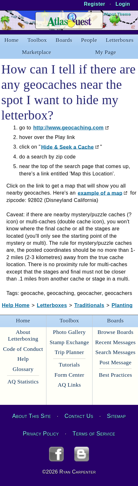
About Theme (116, 14)
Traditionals (89, 305)
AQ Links (69, 385)
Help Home (15, 305)
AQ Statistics (23, 381)
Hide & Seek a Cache (67, 147)
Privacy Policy (41, 433)
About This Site (31, 416)
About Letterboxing (23, 335)
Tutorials (69, 364)
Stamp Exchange (69, 342)
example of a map (100, 193)
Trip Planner (69, 352)
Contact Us (78, 416)
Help (22, 359)
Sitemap (116, 416)
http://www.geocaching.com (68, 127)
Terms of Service (94, 433)
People (89, 40)
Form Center (69, 375)
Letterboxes (120, 40)
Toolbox (37, 40)
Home (11, 40)
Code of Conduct (23, 349)
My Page (105, 52)
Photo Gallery (69, 332)
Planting (122, 305)
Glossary (22, 369)
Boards (64, 40)
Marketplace (36, 52)
